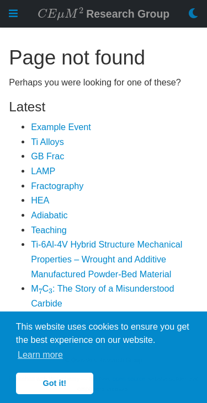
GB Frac (47, 156)
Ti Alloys (47, 142)
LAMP (43, 171)
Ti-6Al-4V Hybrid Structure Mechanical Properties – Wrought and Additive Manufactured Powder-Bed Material (106, 258)
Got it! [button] (54, 383)
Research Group (103, 13)
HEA (40, 200)
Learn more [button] (40, 354)
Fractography (57, 186)
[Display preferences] (193, 14)
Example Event (61, 127)
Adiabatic (49, 215)
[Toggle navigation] (13, 13)
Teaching (49, 230)
